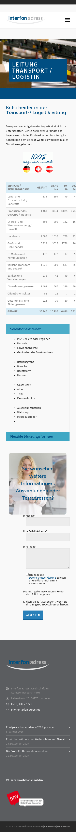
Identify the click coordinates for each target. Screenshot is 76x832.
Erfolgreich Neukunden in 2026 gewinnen (30, 727)
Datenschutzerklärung (42, 578)
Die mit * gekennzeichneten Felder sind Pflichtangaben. (43, 593)
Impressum (50, 826)
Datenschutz (63, 826)
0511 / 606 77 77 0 (21, 704)
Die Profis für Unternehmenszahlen (27, 751)
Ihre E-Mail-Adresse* (46, 534)
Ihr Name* (46, 519)
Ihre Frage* (46, 548)
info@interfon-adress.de (25, 710)
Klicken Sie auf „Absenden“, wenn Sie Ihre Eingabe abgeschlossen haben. (46, 603)
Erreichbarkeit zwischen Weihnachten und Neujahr (36, 739)
